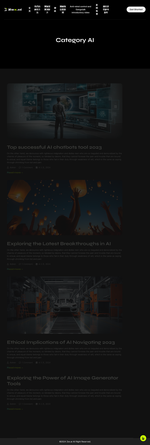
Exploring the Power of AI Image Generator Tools (60, 379)
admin (11, 165)
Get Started (136, 7)
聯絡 (55, 7)
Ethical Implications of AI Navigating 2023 (59, 340)
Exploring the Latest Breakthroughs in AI (57, 242)
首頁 (30, 7)
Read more (13, 170)
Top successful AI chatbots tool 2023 (52, 145)
